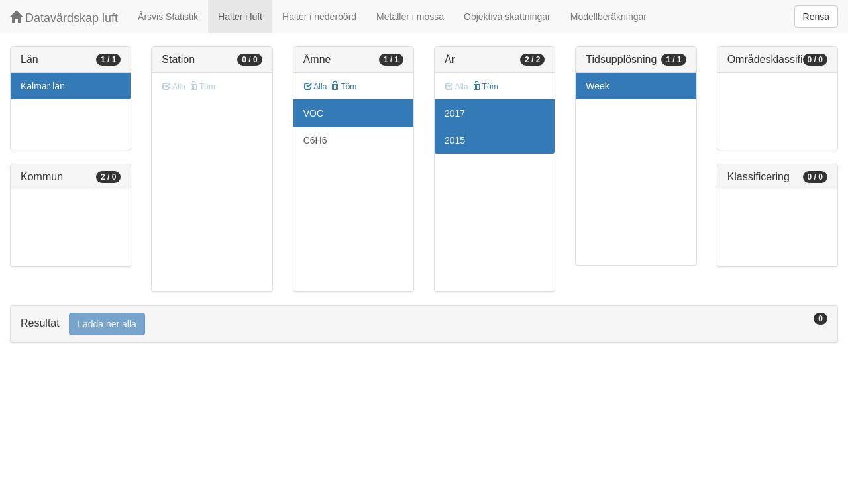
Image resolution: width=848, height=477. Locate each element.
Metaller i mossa (410, 16)
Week (598, 86)
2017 (455, 113)
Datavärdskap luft (64, 18)
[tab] (424, 324)
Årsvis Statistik (168, 16)
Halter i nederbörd (319, 16)
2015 (455, 140)
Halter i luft (240, 16)
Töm (343, 86)
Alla (315, 86)
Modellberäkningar (608, 16)
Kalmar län (43, 86)
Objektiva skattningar (507, 16)
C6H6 (315, 140)
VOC (313, 113)
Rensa (816, 16)
